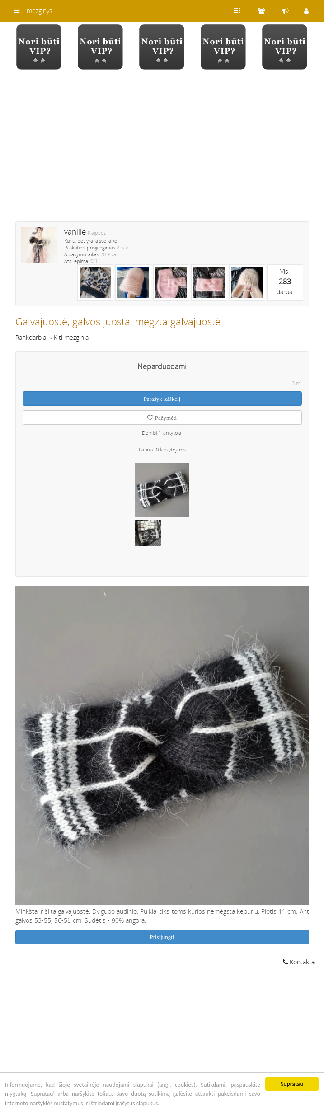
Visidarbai (285, 281)
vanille (75, 231)
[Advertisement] (162, 151)
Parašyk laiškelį (162, 399)
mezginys (39, 10)
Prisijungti (162, 937)
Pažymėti (162, 418)
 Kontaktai (299, 962)
